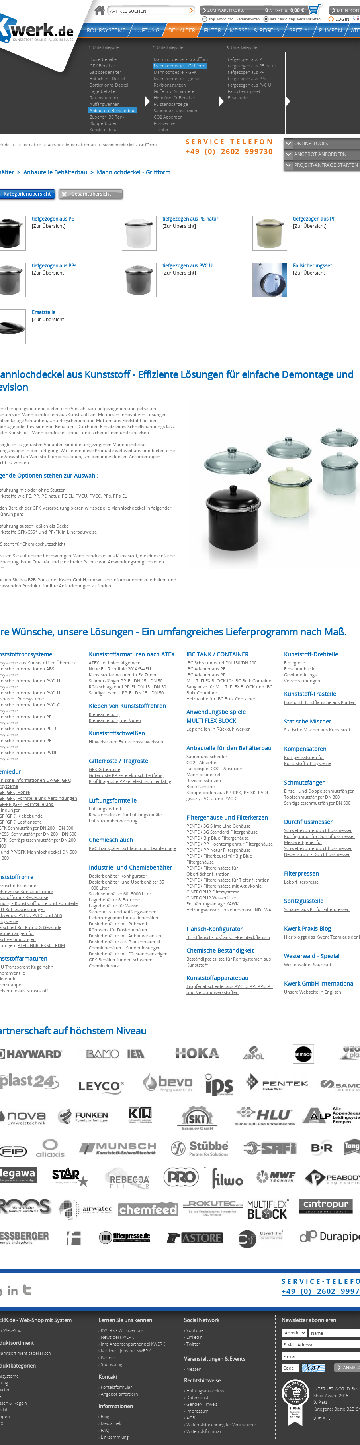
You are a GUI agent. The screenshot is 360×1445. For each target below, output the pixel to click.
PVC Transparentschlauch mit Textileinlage (132, 848)
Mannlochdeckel (203, 774)
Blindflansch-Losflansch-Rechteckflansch (228, 937)
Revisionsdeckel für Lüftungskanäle (125, 815)
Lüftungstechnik (105, 809)
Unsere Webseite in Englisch (312, 992)
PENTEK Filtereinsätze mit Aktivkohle (224, 886)
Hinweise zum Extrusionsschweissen (126, 742)
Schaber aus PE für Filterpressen (317, 909)
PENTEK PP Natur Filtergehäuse (218, 850)
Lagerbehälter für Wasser (114, 906)
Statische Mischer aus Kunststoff (317, 730)
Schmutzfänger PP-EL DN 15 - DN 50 (125, 681)
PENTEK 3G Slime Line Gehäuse (218, 826)
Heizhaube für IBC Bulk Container (220, 699)
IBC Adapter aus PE (205, 669)
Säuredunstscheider (206, 756)
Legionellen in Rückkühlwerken (218, 729)
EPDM (59, 945)
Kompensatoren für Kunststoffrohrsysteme (307, 760)
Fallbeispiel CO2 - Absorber (214, 768)
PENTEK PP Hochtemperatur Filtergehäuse (229, 844)
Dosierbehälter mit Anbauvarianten (125, 936)
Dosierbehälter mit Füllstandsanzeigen (128, 954)
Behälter (32, 145)
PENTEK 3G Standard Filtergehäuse (222, 832)
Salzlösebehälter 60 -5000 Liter (120, 894)
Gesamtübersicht (91, 193)
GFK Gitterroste (104, 769)
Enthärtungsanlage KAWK (212, 904)
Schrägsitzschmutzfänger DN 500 (317, 803)
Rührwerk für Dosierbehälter (118, 930)
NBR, (35, 945)
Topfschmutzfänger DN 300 (312, 797)
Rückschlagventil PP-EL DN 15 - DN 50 (127, 687)
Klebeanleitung (104, 714)
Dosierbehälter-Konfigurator (118, 876)
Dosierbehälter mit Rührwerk (118, 924)
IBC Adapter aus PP (206, 675)
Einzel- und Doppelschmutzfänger (319, 791)
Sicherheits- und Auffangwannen (123, 912)
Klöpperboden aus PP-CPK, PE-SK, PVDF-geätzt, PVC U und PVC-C (228, 795)
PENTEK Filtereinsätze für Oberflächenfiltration (212, 871)
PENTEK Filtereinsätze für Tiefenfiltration (228, 880)
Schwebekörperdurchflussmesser (318, 830)
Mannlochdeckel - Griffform (129, 145)
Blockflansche (200, 786)
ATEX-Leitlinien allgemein (115, 663)
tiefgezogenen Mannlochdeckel (114, 444)
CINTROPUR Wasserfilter (211, 898)
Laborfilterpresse (301, 882)
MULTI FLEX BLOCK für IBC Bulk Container (229, 681)
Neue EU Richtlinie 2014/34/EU (120, 669)
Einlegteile (294, 663)
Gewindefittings (300, 675)
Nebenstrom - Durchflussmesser (317, 854)
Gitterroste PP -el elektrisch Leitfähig (126, 775)
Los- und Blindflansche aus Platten (320, 702)
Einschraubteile (299, 669)
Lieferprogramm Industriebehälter (123, 918)
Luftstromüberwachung (113, 821)
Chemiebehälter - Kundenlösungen (125, 948)
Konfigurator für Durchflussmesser (319, 836)
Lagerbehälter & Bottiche (114, 900)
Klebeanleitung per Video (115, 720)
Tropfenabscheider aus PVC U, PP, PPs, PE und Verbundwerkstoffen (229, 989)
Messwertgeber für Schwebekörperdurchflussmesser (318, 845)
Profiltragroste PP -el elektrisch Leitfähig (130, 781)
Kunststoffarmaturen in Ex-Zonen (123, 675)
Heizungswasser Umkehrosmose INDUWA (228, 910)
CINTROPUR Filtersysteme (212, 892)
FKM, (47, 945)
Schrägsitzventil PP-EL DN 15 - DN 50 (126, 693)
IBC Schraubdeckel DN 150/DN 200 (221, 663)
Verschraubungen (302, 681)
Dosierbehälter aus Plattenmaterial (124, 942)
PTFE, (24, 945)
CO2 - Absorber (202, 762)
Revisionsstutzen (203, 780)
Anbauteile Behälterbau (72, 145)
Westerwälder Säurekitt (307, 964)
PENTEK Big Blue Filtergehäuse (217, 838)
